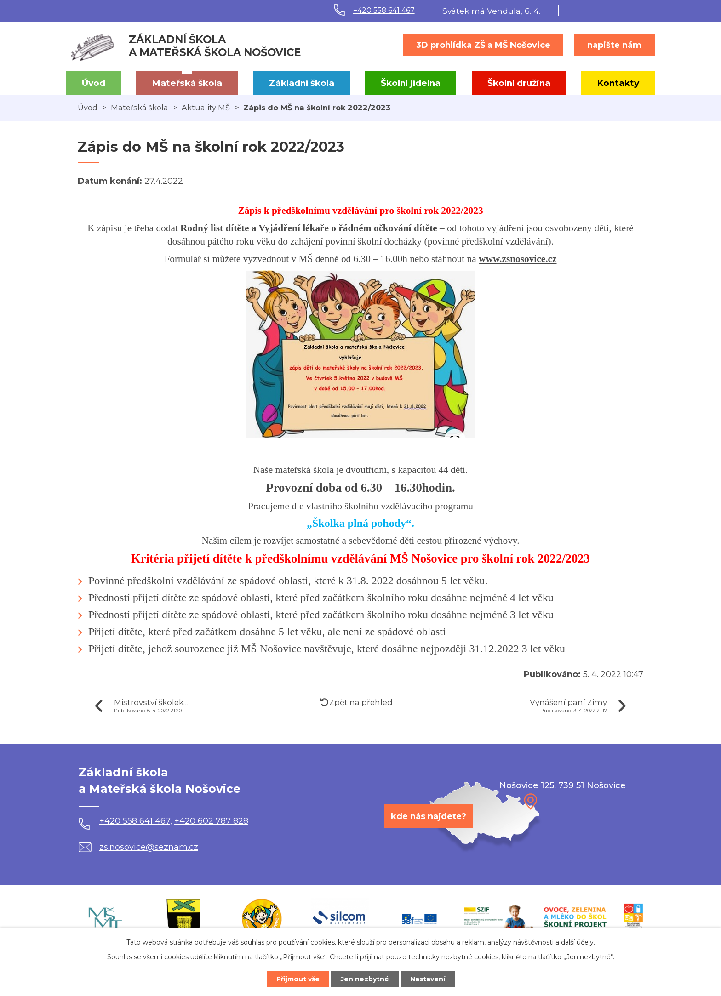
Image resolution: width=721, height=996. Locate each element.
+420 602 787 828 (211, 821)
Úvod (93, 83)
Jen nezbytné (365, 979)
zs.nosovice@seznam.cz (138, 847)
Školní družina (518, 83)
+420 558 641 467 (384, 10)
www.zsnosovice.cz (517, 258)
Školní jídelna (411, 83)
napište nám (614, 45)
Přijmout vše (298, 979)
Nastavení (427, 979)
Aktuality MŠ (206, 107)
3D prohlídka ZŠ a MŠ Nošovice (483, 45)
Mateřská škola (187, 83)
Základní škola (301, 83)
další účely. (578, 942)
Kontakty (618, 83)
